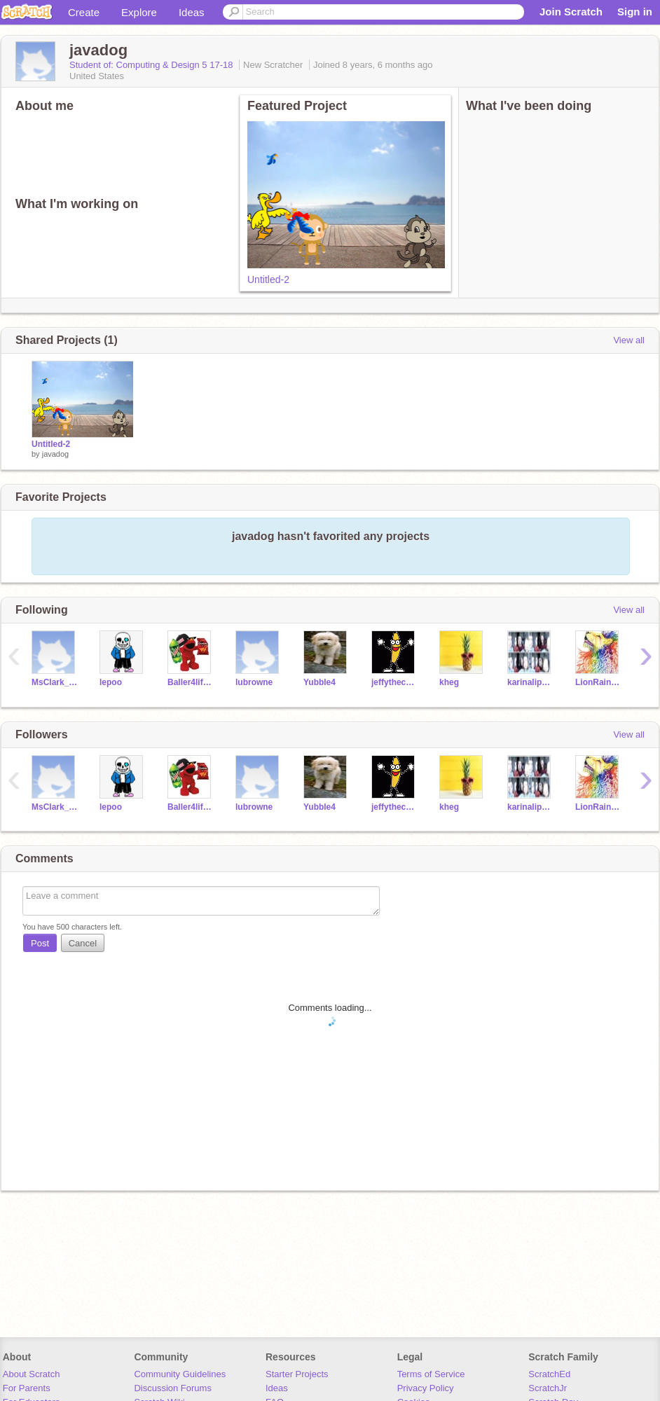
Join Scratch (571, 12)
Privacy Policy (425, 1388)
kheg (449, 682)
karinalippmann (530, 682)
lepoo (110, 682)
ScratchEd (549, 1374)
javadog (55, 454)
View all (629, 340)
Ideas (192, 12)
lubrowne (254, 682)
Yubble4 (319, 682)
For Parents (26, 1388)
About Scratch (31, 1374)
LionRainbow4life (598, 682)
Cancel (83, 943)
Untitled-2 (268, 279)
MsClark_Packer (55, 682)
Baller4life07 (190, 682)
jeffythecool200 (394, 682)
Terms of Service (431, 1374)
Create (83, 12)
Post (40, 943)
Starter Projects (297, 1374)
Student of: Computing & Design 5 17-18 (152, 65)
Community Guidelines (180, 1374)
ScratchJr (547, 1388)
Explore (139, 12)
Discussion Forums (173, 1388)
